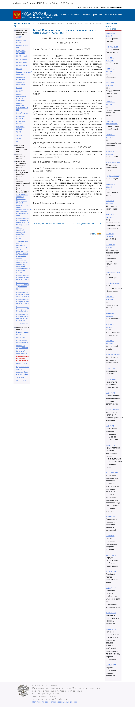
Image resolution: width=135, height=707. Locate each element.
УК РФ (18, 138)
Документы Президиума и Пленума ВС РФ (22, 190)
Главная (64, 14)
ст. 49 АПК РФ (111, 629)
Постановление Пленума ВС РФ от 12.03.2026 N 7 (22, 294)
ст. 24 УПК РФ (111, 588)
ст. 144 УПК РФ (111, 555)
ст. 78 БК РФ (110, 445)
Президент (97, 14)
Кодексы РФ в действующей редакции (21, 32)
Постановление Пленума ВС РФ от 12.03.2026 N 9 (22, 302)
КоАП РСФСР (21, 363)
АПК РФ (19, 37)
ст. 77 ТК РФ (110, 536)
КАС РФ (19, 88)
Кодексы (75, 14)
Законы (86, 14)
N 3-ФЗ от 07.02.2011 (113, 176)
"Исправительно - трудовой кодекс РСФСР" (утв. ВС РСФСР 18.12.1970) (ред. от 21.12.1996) (68, 23)
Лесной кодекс (22, 113)
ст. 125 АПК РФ (111, 665)
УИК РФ (19, 135)
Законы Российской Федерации (21, 156)
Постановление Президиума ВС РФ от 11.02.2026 (22, 309)
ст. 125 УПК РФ (111, 571)
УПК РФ (19, 141)
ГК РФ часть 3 (21, 62)
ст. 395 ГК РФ (110, 393)
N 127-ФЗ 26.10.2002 (113, 283)
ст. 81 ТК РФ (110, 426)
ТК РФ (18, 132)
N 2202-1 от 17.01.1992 (113, 272)
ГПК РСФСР (20, 337)
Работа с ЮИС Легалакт (63, 3)
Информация (19, 3)
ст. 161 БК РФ (110, 516)
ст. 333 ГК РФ (110, 368)
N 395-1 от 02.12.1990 (113, 354)
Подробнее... (24, 323)
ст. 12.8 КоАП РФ (112, 473)
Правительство (113, 14)
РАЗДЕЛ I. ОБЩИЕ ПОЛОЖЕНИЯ (49, 223)
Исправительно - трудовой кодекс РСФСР (22, 358)
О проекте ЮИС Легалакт (39, 3)
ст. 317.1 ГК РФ (111, 379)
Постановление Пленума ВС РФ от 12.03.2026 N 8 (22, 277)
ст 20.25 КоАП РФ (112, 409)
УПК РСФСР (21, 380)
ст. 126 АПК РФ (111, 613)
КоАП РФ (19, 91)
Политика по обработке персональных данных (54, 702)
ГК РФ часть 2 (21, 59)
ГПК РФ (19, 69)
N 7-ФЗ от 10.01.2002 (113, 162)
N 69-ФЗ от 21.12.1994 (113, 47)
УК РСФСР (20, 377)
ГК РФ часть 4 (21, 65)
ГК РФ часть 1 (21, 56)
